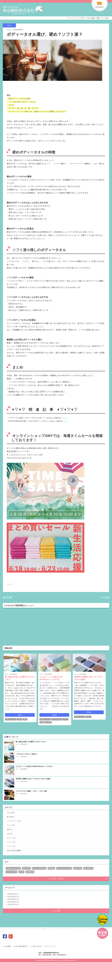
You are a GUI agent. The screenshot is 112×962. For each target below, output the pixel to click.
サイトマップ (50, 946)
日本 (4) (9, 834)
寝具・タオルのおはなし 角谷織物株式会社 (26, 10)
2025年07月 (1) (13, 894)
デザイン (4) (11, 838)
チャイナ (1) (11, 846)
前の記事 (7, 597)
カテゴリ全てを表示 (14, 850)
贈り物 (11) (11, 817)
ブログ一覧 (76, 18)
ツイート (10, 584)
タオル (19, 719)
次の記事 (105, 597)
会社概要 (8, 946)
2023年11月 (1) (13, 904)
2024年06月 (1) (13, 899)
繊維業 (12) (30, 872)
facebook (5, 936)
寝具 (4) (9, 829)
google (11, 936)
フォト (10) (11, 825)
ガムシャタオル (56, 719)
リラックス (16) (11, 872)
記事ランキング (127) (13, 868)
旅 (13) (21, 872)
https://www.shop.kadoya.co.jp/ (19, 458)
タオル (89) (26, 868)
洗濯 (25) (51, 868)
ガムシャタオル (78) (39, 868)
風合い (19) (77, 868)
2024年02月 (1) (13, 902)
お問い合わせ (37, 946)
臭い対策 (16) (88, 868)
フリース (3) (11, 842)
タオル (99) (11, 812)
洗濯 (25, 719)
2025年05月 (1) (13, 897)
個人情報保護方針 (21, 946)
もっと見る (56, 911)
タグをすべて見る (56, 879)
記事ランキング (10, 719)
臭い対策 (48, 722)
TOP (68, 18)
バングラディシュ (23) (64, 868)
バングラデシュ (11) (14, 821)
